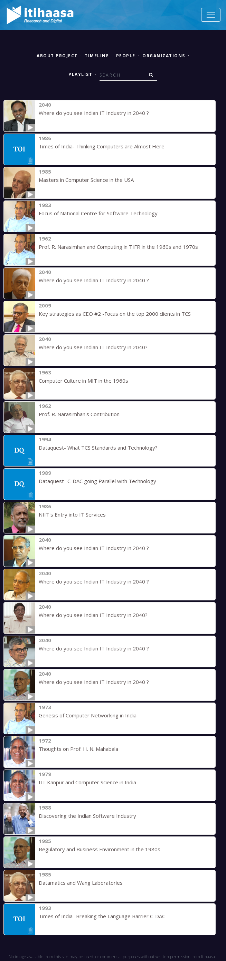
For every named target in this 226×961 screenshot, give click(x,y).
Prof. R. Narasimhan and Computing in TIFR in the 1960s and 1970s (118, 246)
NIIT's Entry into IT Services (72, 514)
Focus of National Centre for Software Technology (98, 213)
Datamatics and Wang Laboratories (81, 882)
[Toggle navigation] (210, 15)
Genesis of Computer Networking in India (87, 715)
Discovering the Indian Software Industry (87, 815)
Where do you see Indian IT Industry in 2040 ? (94, 112)
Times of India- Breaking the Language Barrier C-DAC (102, 916)
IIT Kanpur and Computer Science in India (87, 782)
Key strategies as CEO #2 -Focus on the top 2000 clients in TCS (115, 313)
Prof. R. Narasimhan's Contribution (79, 414)
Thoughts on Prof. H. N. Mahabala (78, 748)
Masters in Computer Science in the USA (86, 179)
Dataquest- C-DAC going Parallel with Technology (97, 481)
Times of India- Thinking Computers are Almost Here (101, 146)
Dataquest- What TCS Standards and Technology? (98, 447)
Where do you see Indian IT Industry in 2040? (93, 347)
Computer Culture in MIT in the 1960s (83, 380)
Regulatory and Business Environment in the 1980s (99, 849)
